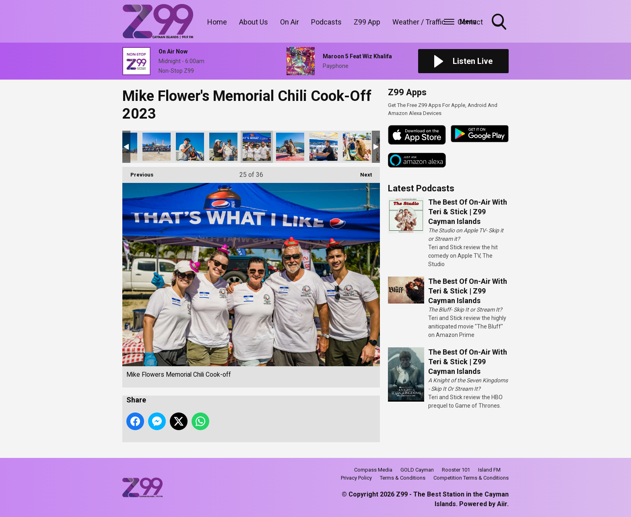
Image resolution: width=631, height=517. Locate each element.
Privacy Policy (356, 478)
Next (362, 172)
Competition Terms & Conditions (471, 478)
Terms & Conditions (402, 478)
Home (217, 22)
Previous (137, 172)
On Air (289, 22)
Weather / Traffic (418, 22)
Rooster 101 (456, 470)
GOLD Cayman (417, 470)
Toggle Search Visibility (500, 22)
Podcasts (326, 22)
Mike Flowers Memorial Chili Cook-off (156, 147)
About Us (253, 22)
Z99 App (367, 22)
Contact (470, 22)
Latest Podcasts (421, 188)
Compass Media (373, 470)
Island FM (489, 470)
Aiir (502, 504)
